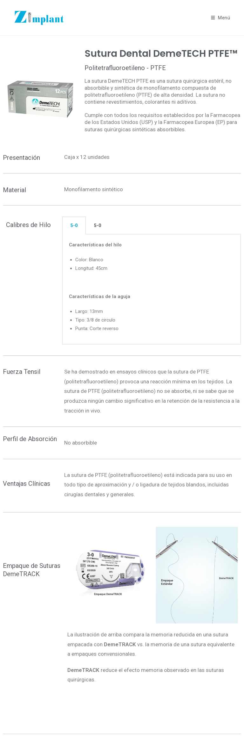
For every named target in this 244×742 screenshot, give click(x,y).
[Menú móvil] (220, 17)
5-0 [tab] (74, 225)
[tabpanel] (151, 289)
